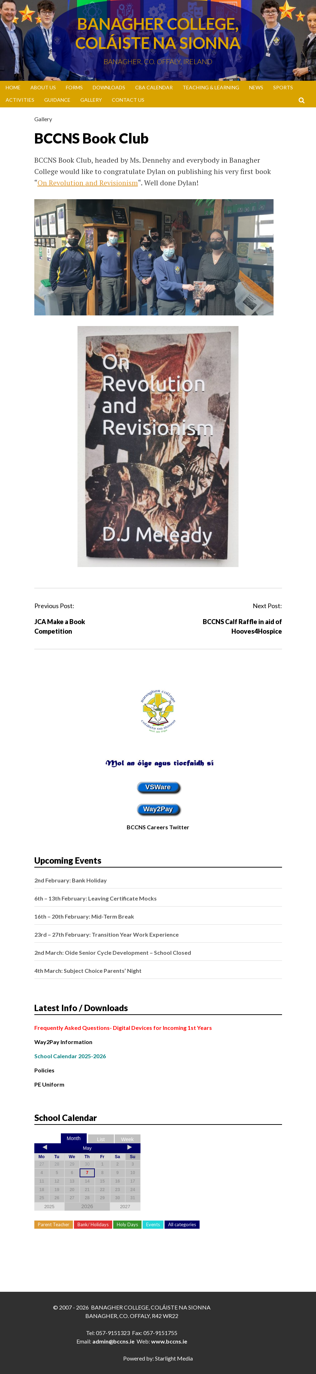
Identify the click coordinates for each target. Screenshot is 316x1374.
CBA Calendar (154, 87)
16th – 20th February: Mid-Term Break (84, 916)
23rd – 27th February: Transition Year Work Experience (106, 934)
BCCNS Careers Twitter (158, 827)
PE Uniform (49, 1084)
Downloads (109, 87)
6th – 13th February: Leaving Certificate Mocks (95, 898)
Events (153, 1224)
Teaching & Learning (211, 87)
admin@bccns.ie (113, 1341)
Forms (74, 87)
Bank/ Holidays (93, 1224)
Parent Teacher (53, 1224)
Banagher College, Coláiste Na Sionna (158, 33)
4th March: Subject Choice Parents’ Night (88, 970)
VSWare (158, 787)
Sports (283, 87)
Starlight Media (174, 1358)
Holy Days (127, 1224)
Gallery (91, 100)
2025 (49, 1206)
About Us (43, 87)
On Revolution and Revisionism (88, 182)
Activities (20, 100)
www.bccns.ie (169, 1341)
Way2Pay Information (63, 1041)
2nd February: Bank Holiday (70, 880)
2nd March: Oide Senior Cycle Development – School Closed (112, 952)
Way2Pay (158, 809)
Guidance (57, 100)
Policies (44, 1070)
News (256, 87)
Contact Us (128, 100)
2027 (125, 1206)
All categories (182, 1224)
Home (13, 87)
